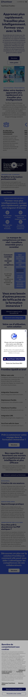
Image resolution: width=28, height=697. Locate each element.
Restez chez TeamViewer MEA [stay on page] (14, 363)
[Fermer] (25, 330)
